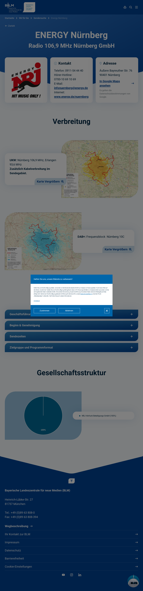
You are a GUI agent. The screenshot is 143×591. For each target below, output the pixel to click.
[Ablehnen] (69, 310)
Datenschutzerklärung (86, 294)
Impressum (37, 301)
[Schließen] (106, 310)
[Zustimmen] (44, 310)
